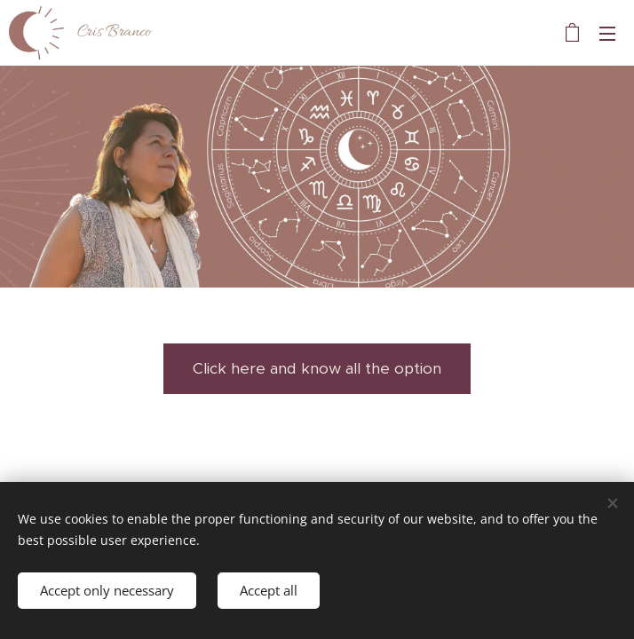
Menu (607, 34)
